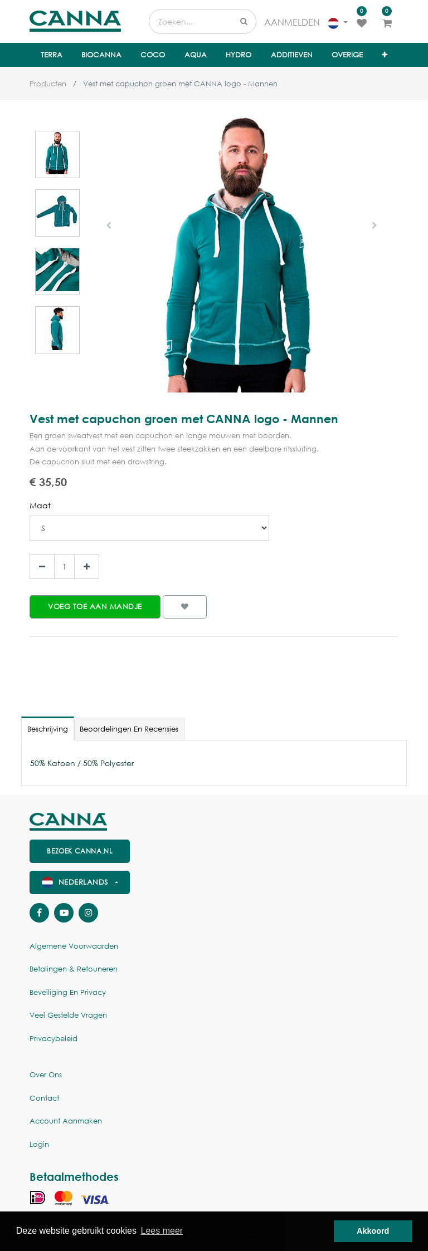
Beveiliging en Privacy (68, 992)
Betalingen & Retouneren (74, 969)
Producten (48, 84)
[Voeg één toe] (86, 566)
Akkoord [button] (373, 1231)
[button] (384, 55)
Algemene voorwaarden (74, 946)
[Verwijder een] (42, 566)
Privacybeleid (53, 1038)
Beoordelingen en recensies (129, 729)
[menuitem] (52, 55)
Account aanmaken (66, 1121)
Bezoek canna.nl (80, 851)
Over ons (46, 1075)
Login (39, 1144)
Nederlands (76, 882)
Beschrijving (47, 729)
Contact (44, 1098)
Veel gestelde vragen (68, 1015)
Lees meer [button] (162, 1230)
